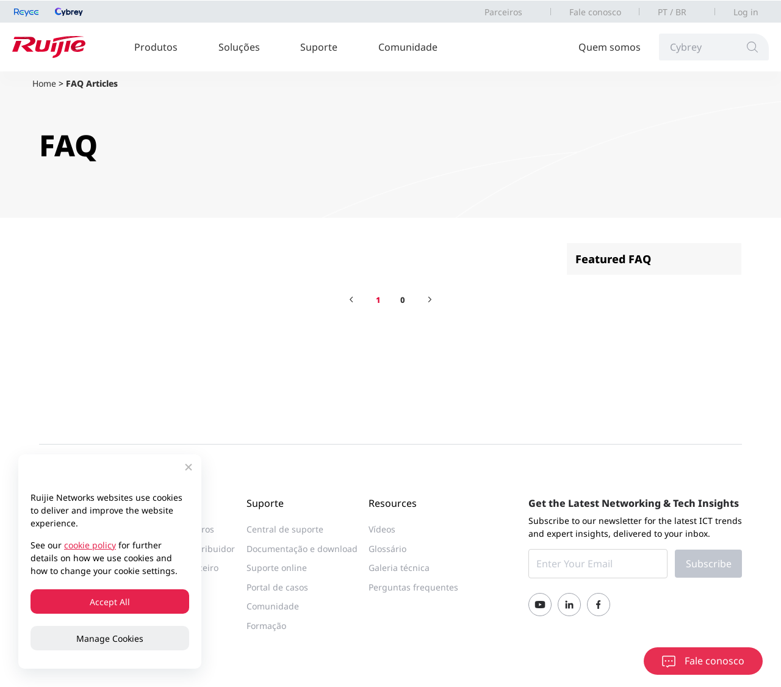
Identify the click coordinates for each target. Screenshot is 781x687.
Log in (745, 12)
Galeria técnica (399, 567)
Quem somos (609, 47)
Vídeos (382, 529)
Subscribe (709, 563)
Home (44, 83)
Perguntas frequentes (413, 587)
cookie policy (90, 545)
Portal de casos (277, 587)
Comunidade (407, 47)
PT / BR (672, 12)
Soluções (239, 47)
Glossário (387, 548)
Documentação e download (302, 548)
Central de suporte (285, 529)
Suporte (318, 47)
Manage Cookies (109, 638)
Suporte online (277, 567)
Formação (266, 625)
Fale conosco (595, 12)
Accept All (110, 602)
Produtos (156, 47)
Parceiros (503, 12)
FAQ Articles (92, 83)
